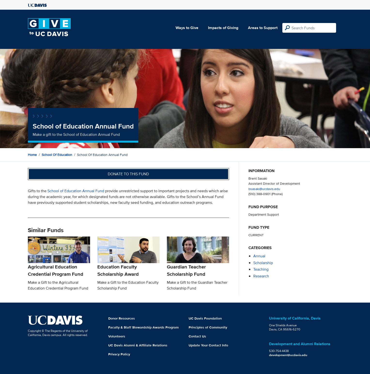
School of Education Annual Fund (75, 191)
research (261, 276)
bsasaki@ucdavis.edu (264, 188)
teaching (261, 269)
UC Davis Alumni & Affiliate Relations (137, 345)
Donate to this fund (128, 174)
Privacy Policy (119, 354)
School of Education (57, 154)
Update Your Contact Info (208, 345)
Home (32, 154)
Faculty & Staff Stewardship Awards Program (143, 327)
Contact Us (197, 336)
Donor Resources (121, 318)
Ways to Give (187, 28)
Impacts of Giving (223, 28)
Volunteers (116, 336)
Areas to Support (263, 28)
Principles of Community (208, 327)
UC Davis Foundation (205, 318)
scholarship (263, 263)
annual (259, 256)
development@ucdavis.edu (288, 355)
